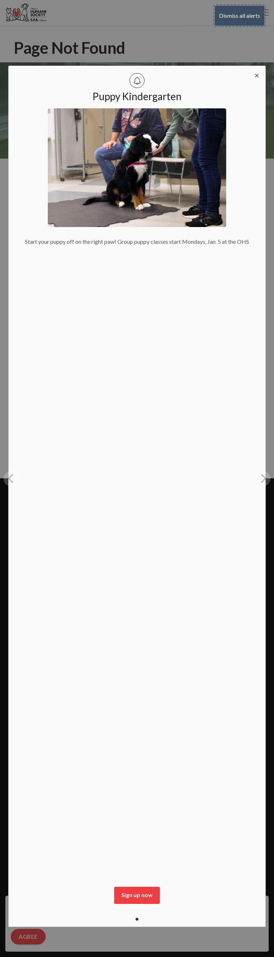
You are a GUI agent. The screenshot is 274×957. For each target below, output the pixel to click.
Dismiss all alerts (239, 15)
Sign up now (137, 894)
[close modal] (256, 74)
